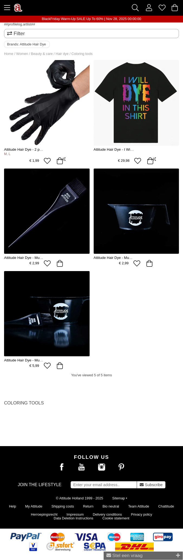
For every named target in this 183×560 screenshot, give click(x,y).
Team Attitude (138, 506)
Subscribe (151, 485)
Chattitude (166, 506)
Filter (16, 33)
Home (8, 54)
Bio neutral (111, 506)
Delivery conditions (107, 514)
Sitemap (118, 498)
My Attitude (33, 506)
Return (88, 506)
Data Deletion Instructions (73, 518)
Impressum (75, 514)
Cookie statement (115, 518)
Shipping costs (62, 506)
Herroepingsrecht (44, 514)
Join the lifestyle (39, 484)
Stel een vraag (143, 555)
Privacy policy (141, 514)
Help (12, 506)
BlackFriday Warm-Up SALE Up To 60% (72, 19)
